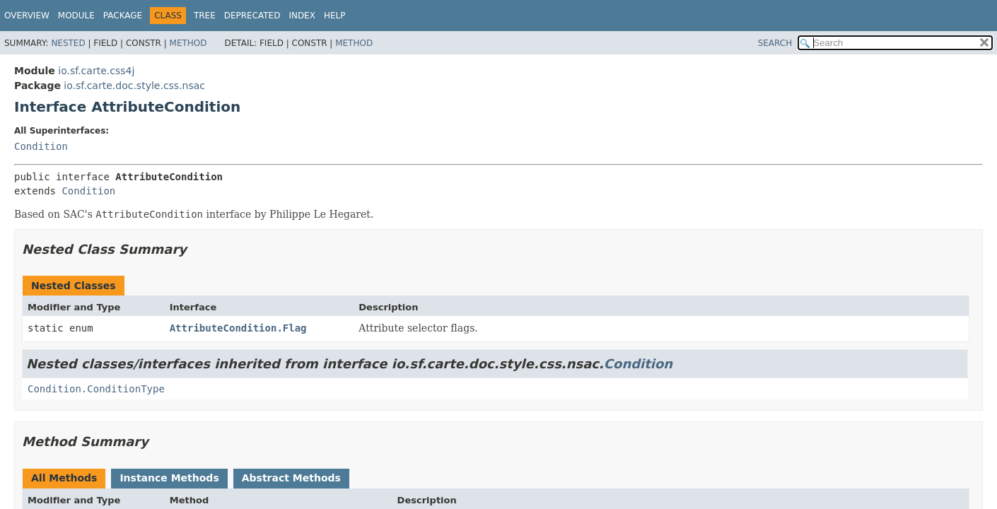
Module (76, 16)
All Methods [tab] (64, 478)
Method (188, 43)
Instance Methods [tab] (168, 478)
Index (301, 16)
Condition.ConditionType (96, 388)
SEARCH (775, 43)
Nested (68, 43)
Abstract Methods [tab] (291, 478)
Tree (205, 16)
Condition (41, 146)
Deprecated (252, 16)
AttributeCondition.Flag (238, 328)
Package (122, 16)
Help (335, 16)
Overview (26, 16)
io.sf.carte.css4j (96, 70)
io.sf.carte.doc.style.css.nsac (134, 85)
